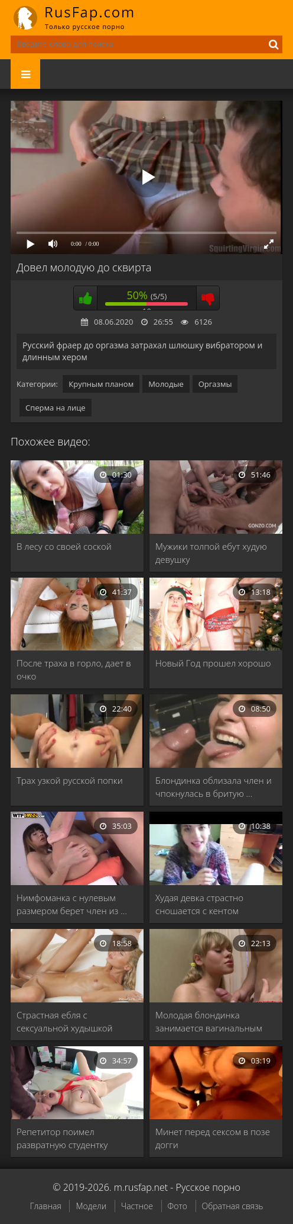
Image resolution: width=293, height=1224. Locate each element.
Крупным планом (101, 384)
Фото (177, 1206)
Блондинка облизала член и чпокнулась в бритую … (213, 786)
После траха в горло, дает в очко (74, 669)
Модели (91, 1206)
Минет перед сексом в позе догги (212, 1138)
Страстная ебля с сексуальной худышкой (65, 1021)
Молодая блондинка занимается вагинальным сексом (208, 1021)
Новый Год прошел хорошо (213, 663)
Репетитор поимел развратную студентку (62, 1138)
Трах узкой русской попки (70, 780)
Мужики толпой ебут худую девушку (211, 552)
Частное (137, 1206)
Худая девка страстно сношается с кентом (199, 904)
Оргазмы (215, 384)
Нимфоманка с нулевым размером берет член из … (72, 904)
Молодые (166, 384)
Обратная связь (232, 1206)
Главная (45, 1206)
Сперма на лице (55, 407)
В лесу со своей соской (64, 546)
